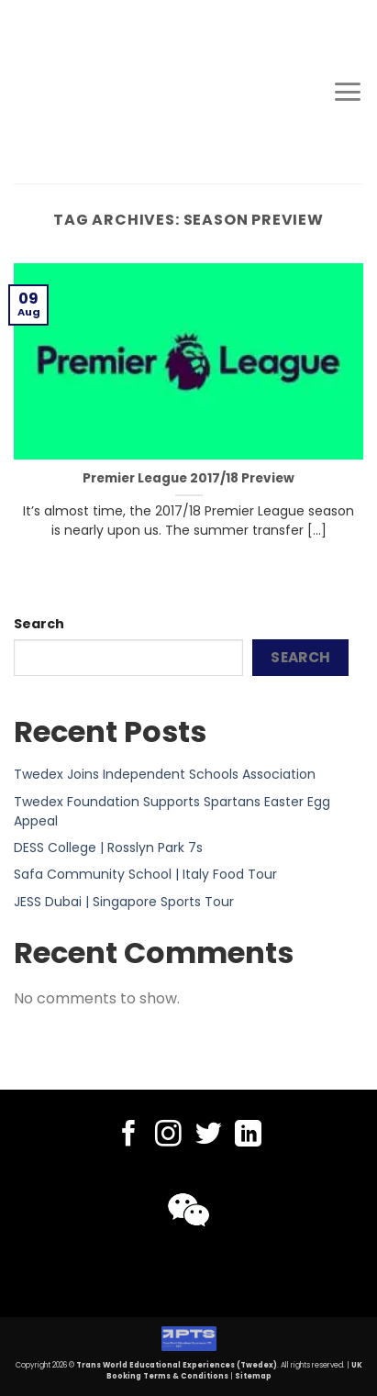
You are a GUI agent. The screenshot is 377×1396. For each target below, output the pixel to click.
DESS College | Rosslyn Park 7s (108, 847)
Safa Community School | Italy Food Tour (145, 874)
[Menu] (347, 91)
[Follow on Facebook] (129, 1135)
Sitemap (253, 1376)
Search (39, 624)
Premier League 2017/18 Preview (188, 479)
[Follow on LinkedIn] (248, 1135)
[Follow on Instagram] (168, 1135)
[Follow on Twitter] (208, 1135)
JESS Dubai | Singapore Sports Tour (124, 901)
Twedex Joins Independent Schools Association (165, 774)
